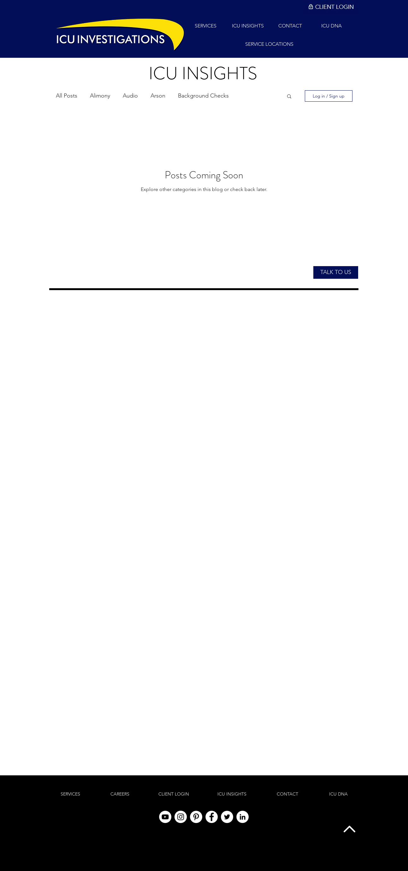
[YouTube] (165, 817)
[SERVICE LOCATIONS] (269, 44)
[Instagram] (180, 817)
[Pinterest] (196, 817)
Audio (130, 95)
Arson (158, 95)
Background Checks (203, 95)
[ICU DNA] (331, 25)
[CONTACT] (290, 25)
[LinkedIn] (242, 817)
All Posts (66, 95)
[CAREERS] (120, 794)
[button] (289, 96)
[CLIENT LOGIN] (174, 794)
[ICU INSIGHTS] (248, 25)
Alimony (100, 95)
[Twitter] (227, 817)
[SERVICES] (206, 25)
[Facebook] (211, 817)
